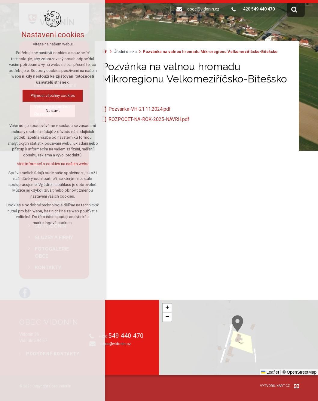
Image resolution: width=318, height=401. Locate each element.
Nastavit (31, 110)
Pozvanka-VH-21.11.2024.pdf (140, 109)
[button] (281, 349)
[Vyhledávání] (294, 9)
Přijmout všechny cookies (31, 95)
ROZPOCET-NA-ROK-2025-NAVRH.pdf (149, 119)
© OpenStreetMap (299, 372)
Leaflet (270, 372)
